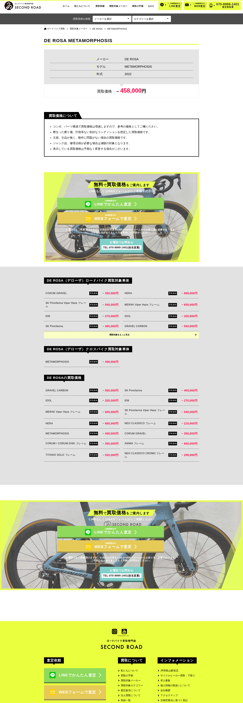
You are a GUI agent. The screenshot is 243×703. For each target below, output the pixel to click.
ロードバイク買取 (56, 28)
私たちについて (82, 6)
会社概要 (165, 670)
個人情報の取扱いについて (175, 665)
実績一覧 (126, 680)
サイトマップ (167, 684)
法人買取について (131, 675)
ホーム (66, 6)
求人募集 (165, 660)
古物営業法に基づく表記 (174, 680)
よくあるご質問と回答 (133, 689)
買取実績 (100, 6)
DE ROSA (97, 29)
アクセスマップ (169, 675)
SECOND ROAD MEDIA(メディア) (179, 689)
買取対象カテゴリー (132, 665)
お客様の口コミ (129, 684)
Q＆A (151, 6)
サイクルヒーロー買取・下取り (177, 655)
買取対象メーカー (118, 6)
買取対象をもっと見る (119, 324)
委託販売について (131, 670)
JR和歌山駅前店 (169, 650)
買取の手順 (138, 6)
